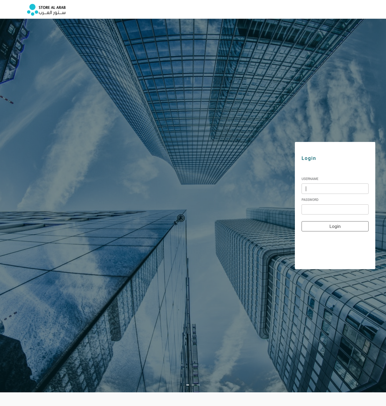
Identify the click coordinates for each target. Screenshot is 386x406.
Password (310, 200)
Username (310, 179)
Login (335, 226)
